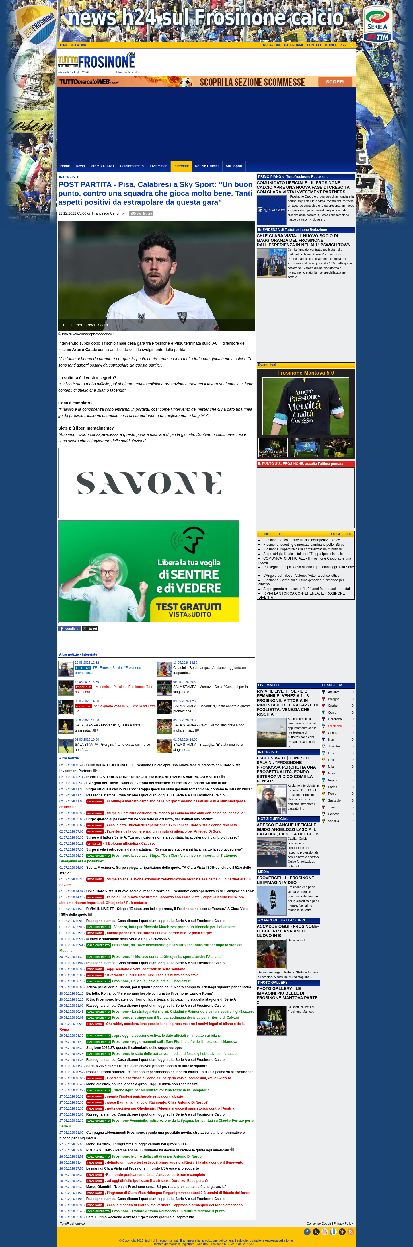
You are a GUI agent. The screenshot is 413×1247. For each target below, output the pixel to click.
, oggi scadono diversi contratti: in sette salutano (136, 969)
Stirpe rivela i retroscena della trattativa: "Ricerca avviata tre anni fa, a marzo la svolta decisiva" (164, 849)
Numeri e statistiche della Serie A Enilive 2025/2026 (128, 939)
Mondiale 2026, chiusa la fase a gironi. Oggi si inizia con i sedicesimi (142, 1084)
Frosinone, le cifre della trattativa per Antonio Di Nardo (144, 1156)
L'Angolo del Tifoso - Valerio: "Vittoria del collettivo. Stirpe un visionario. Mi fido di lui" (157, 783)
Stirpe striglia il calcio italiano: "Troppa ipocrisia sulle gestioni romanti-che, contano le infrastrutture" (169, 789)
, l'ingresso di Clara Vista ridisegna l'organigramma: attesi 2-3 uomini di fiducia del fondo (168, 1193)
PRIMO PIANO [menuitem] (102, 166)
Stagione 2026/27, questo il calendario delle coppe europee (134, 1048)
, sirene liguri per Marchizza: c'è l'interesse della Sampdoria (148, 1090)
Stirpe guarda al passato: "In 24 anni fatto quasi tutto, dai (306, 589)
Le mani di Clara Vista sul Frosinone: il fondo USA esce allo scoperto (142, 1168)
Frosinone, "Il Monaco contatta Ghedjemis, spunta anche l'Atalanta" (154, 957)
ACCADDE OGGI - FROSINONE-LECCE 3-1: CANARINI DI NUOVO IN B (288, 931)
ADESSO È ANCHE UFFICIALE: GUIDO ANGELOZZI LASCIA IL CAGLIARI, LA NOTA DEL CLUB (288, 829)
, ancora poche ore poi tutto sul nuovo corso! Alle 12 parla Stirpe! (149, 933)
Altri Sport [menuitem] (233, 166)
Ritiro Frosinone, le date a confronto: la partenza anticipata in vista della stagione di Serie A (161, 999)
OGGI (335, 534)
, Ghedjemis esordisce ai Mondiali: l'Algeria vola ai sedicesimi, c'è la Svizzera (158, 1078)
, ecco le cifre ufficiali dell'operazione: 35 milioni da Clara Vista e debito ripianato (161, 825)
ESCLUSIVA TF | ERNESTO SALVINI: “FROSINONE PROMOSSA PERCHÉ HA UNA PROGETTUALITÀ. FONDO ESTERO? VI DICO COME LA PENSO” (286, 769)
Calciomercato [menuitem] (132, 166)
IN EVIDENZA (269, 230)
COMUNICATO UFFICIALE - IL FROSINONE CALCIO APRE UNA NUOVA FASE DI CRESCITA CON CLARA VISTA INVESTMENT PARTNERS (303, 187)
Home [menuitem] (65, 166)
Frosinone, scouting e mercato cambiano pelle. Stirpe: (304, 545)
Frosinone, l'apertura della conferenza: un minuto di (302, 549)
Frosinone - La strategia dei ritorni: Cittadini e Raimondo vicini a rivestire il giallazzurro (170, 1012)
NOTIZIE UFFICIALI (273, 819)
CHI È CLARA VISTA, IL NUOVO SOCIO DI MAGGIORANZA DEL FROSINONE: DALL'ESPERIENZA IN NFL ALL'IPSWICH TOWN (303, 240)
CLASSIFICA (332, 685)
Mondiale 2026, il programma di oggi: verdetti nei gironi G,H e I (137, 1144)
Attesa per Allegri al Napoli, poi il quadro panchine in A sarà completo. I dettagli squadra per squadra (168, 987)
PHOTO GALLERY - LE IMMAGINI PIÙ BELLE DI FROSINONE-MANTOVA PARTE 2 (287, 995)
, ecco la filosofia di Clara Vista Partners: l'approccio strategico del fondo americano (164, 1205)
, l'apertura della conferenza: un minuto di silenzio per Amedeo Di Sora (153, 831)
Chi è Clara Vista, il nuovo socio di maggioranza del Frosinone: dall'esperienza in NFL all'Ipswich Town (170, 891)
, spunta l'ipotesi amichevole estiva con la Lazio (134, 1096)
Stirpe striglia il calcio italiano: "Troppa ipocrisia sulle (303, 554)
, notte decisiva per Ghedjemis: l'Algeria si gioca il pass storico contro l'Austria (160, 1108)
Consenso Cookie (319, 1223)
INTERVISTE (268, 752)
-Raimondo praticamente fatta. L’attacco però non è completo (145, 1175)
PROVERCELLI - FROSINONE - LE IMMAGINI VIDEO (287, 880)
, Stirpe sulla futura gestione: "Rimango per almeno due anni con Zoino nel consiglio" (165, 813)
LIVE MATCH (268, 685)
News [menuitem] (80, 166)
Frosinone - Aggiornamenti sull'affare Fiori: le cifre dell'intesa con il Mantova (161, 1042)
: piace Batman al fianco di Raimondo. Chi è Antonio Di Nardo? (147, 1102)
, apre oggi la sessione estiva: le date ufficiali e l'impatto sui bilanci (154, 1036)
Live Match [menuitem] (158, 166)
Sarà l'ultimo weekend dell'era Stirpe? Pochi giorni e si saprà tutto (140, 1217)
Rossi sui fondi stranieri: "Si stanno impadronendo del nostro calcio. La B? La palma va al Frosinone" (169, 1072)
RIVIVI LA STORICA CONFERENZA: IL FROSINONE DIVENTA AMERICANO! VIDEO (153, 777)
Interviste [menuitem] (181, 166)
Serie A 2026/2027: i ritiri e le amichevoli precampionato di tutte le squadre (147, 1066)
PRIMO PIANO (269, 177)
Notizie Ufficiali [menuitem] (207, 166)
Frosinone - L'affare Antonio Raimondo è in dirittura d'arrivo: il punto (155, 1211)
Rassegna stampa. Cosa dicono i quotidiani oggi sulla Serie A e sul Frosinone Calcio (155, 795)
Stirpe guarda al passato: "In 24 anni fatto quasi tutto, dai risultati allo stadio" (149, 819)
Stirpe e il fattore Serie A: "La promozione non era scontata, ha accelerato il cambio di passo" (162, 837)
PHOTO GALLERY (273, 983)
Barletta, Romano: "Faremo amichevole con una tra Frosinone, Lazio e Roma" (149, 993)
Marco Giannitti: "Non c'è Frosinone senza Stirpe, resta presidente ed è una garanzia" (156, 1187)
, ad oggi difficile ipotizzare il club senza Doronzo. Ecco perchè (147, 1181)
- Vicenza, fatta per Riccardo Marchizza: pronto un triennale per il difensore (160, 927)
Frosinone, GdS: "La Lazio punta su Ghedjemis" (138, 981)
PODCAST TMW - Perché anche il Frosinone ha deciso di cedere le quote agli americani (157, 1150)
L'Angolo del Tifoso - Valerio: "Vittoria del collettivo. (301, 576)
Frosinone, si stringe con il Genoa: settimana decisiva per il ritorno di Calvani (162, 1018)
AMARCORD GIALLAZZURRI (281, 920)
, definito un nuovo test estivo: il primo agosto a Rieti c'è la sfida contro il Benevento (164, 1162)
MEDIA (263, 872)
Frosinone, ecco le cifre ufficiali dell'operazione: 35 (301, 540)
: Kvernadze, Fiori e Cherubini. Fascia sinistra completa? (142, 975)
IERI (349, 534)
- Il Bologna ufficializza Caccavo (120, 843)
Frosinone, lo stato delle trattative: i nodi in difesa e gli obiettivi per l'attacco (161, 1054)
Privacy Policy (343, 1223)
